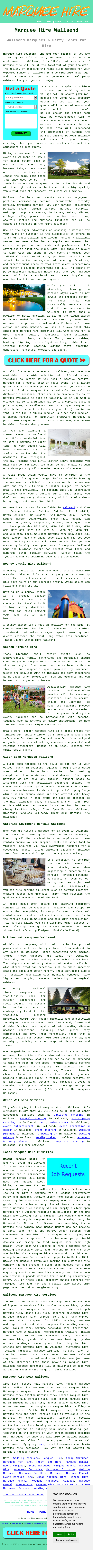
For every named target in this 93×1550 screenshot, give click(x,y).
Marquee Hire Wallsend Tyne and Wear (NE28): (37, 53)
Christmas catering (68, 1114)
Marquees (56, 1473)
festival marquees (16, 1350)
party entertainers (54, 1122)
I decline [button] (70, 1534)
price (77, 493)
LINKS (48, 22)
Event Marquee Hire (18, 1477)
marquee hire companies (37, 331)
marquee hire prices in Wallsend (29, 323)
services (28, 1114)
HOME (39, 22)
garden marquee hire (31, 661)
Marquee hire (12, 507)
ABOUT (58, 22)
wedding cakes (46, 1137)
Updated (27, 1524)
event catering (46, 1130)
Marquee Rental (77, 1462)
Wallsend (69, 507)
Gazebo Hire (79, 1477)
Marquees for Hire (17, 1462)
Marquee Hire (52, 1458)
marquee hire (12, 65)
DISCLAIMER (82, 22)
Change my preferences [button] (66, 1540)
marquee (70, 69)
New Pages (16, 1524)
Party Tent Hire (48, 1462)
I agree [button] (59, 1534)
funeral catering (33, 1118)
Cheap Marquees (77, 1458)
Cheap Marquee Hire (51, 1477)
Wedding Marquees (26, 1458)
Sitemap (5, 1524)
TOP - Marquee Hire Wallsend (23, 1494)
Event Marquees (14, 1465)
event (80, 468)
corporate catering (69, 1141)
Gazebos (68, 1480)
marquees (68, 545)
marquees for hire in (43, 1309)
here (41, 1444)
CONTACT (69, 22)
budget (66, 486)
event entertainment (18, 1126)
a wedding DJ (47, 1133)
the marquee (81, 482)
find (15, 1383)
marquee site (18, 919)
